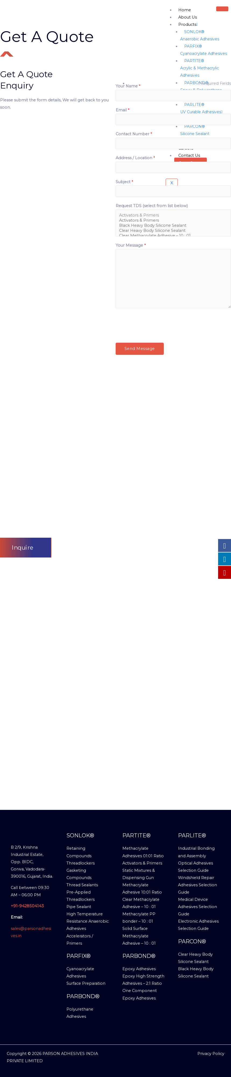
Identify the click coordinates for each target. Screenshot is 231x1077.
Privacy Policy (210, 1053)
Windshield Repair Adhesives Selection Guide (197, 885)
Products (188, 24)
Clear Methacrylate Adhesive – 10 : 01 (173, 235)
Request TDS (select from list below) (152, 205)
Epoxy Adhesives (139, 968)
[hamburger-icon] (222, 8)
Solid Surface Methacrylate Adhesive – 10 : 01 (139, 935)
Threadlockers (80, 863)
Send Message (140, 348)
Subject (124, 181)
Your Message (131, 245)
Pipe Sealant (78, 906)
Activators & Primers (173, 215)
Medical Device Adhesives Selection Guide (197, 906)
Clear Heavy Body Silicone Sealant (173, 230)
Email (122, 110)
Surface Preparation (85, 983)
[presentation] (156, 324)
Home (184, 10)
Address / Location (135, 157)
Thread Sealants (82, 885)
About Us (187, 17)
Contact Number (134, 134)
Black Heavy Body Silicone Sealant (173, 225)
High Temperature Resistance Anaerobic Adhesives (87, 921)
